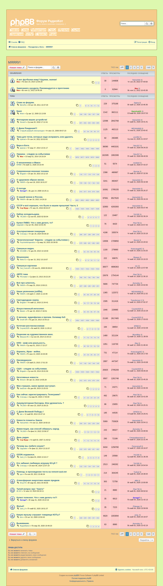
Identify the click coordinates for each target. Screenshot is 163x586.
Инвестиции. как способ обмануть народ (38, 429)
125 (93, 466)
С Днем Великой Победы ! (30, 411)
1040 (87, 372)
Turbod (136, 472)
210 (98, 234)
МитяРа (23, 105)
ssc (136, 266)
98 (98, 312)
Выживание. (23, 523)
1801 (77, 149)
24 (95, 398)
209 (93, 234)
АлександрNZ (136, 249)
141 (81, 363)
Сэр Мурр (24, 208)
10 (91, 106)
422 (98, 449)
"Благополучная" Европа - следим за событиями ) (43, 240)
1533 (92, 269)
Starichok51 (136, 111)
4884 (92, 200)
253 (93, 423)
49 (84, 346)
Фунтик (136, 171)
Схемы (25, 29)
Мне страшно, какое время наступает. (36, 386)
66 (88, 295)
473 (85, 380)
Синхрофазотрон (136, 438)
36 (95, 355)
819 (93, 192)
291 (98, 286)
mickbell (136, 163)
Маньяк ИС (24, 337)
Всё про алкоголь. (26, 283)
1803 (87, 149)
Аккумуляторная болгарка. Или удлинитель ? (40, 403)
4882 (82, 200)
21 (84, 398)
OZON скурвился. (26, 454)
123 (85, 466)
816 (81, 192)
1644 (77, 209)
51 (91, 346)
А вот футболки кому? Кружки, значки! (37, 79)
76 (84, 303)
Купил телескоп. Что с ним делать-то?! (37, 497)
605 (98, 123)
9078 (87, 157)
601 (81, 123)
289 (89, 286)
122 (81, 466)
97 (95, 312)
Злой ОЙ (23, 320)
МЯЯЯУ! (14, 62)
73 (91, 337)
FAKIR (22, 182)
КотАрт (29, 34)
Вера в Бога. (23, 145)
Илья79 (23, 483)
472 (81, 380)
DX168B (23, 251)
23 (91, 398)
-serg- (136, 515)
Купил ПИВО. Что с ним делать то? (35, 223)
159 (81, 183)
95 (88, 312)
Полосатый (136, 446)
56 (95, 131)
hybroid (23, 139)
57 (98, 131)
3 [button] (134, 67)
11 (95, 106)
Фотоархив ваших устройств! (32, 119)
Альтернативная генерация (31, 231)
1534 (97, 269)
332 (98, 518)
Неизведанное (24, 360)
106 (89, 114)
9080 (97, 157)
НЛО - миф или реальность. (31, 343)
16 (88, 483)
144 (93, 363)
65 (84, 295)
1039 (82, 372)
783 (93, 277)
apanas (23, 148)
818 (89, 192)
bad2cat (23, 388)
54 (88, 131)
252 (89, 423)
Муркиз (136, 257)
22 (88, 398)
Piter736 (136, 223)
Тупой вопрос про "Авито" (30, 489)
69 (98, 295)
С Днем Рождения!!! (27, 128)
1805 (97, 149)
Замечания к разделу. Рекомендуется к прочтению (43, 88)
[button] (122, 67)
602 (85, 123)
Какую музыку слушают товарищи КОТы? (38, 514)
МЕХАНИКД (136, 128)
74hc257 (136, 146)
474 (89, 380)
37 (98, 355)
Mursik (136, 240)
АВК (136, 481)
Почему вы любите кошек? (31, 446)
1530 (77, 269)
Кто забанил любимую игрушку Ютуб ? (37, 463)
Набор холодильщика (28, 214)
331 (93, 518)
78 (91, 303)
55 (91, 131)
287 (81, 286)
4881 (77, 200)
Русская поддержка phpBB (81, 578)
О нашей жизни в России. (30, 197)
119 (93, 174)
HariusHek (136, 80)
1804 (92, 149)
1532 (87, 269)
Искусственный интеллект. (30, 308)
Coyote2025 (136, 309)
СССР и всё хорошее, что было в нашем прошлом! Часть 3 (47, 205)
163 (98, 183)
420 (89, 449)
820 (98, 192)
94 (84, 312)
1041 (92, 372)
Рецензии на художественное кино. (35, 334)
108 (98, 114)
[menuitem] (21, 42)
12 (98, 106)
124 (89, 466)
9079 (92, 157)
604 (93, 123)
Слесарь (23, 234)
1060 (97, 320)
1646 (87, 209)
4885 (97, 200)
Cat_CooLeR (25, 268)
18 (95, 483)
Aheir (22, 113)
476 (98, 380)
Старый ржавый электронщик (32, 131)
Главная (14, 29)
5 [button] (141, 67)
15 (98, 441)
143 (89, 363)
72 (88, 337)
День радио (23, 437)
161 (89, 183)
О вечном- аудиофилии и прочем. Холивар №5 (41, 317)
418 (81, 449)
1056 (77, 320)
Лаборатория (38, 29)
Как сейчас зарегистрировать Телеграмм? (38, 394)
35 (91, 355)
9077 (82, 157)
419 (85, 449)
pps (21, 474)
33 (84, 355)
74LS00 (23, 217)
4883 (87, 200)
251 (85, 423)
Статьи (52, 29)
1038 (77, 372)
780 (81, 277)
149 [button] (148, 67)
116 (81, 174)
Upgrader (20, 225)
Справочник (17, 34)
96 (91, 312)
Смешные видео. (25, 248)
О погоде (21, 188)
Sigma (136, 103)
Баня (19, 111)
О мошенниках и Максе (28, 162)
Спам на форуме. (25, 102)
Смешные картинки (27, 265)
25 (98, 398)
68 (95, 295)
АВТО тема (22, 274)
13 (98, 432)
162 (93, 183)
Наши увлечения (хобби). (30, 291)
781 (85, 277)
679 (81, 243)
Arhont (22, 380)
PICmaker (24, 277)
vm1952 (136, 137)
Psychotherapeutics (27, 242)
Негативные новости (27, 377)
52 (84, 252)
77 (88, 303)
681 (89, 243)
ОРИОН (136, 412)
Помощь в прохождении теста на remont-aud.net (42, 472)
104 (81, 114)
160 (85, 183)
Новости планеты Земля (29, 420)
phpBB (76, 575)
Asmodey (136, 283)
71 (84, 337)
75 (98, 337)
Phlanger (136, 506)
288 (85, 286)
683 (98, 243)
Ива (136, 343)
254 (98, 423)
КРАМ (19, 165)
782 (89, 277)
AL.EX (19, 491)
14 (95, 441)
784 (98, 277)
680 (85, 243)
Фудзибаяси (25, 526)
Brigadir (23, 174)
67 (91, 295)
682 (93, 243)
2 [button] (130, 67)
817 (85, 192)
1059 (92, 320)
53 (84, 131)
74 (95, 337)
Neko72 (23, 259)
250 (81, 423)
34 (88, 355)
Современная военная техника (33, 171)
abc (21, 414)
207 (85, 234)
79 (95, 303)
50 (88, 346)
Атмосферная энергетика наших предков (38, 480)
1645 (82, 209)
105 (85, 114)
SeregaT (23, 191)
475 (93, 380)
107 (93, 114)
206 (81, 234)
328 (81, 518)
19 (98, 483)
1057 (82, 320)
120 (98, 174)
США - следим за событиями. (32, 369)
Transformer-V (136, 300)
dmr (21, 517)
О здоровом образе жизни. (30, 180)
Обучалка (63, 29)
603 (89, 123)
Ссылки (75, 29)
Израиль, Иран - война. (29, 351)
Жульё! (20, 506)
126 (98, 466)
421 (93, 449)
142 (85, 363)
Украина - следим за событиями (33, 154)
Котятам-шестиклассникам (30, 326)
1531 (82, 269)
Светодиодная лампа (28, 300)
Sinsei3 (23, 122)
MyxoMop (136, 335)
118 (89, 174)
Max (18, 82)
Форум (53, 34)
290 (93, 286)
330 (89, 518)
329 (85, 518)
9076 (77, 157)
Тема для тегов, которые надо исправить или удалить (45, 137)
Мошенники (23, 257)
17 (91, 483)
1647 (92, 209)
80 (98, 303)
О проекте (41, 34)
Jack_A (23, 457)
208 (89, 234)
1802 (82, 149)
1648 (97, 209)
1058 (87, 320)
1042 (97, 372)
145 (98, 363)
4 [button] (137, 67)
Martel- (22, 311)
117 (85, 174)
